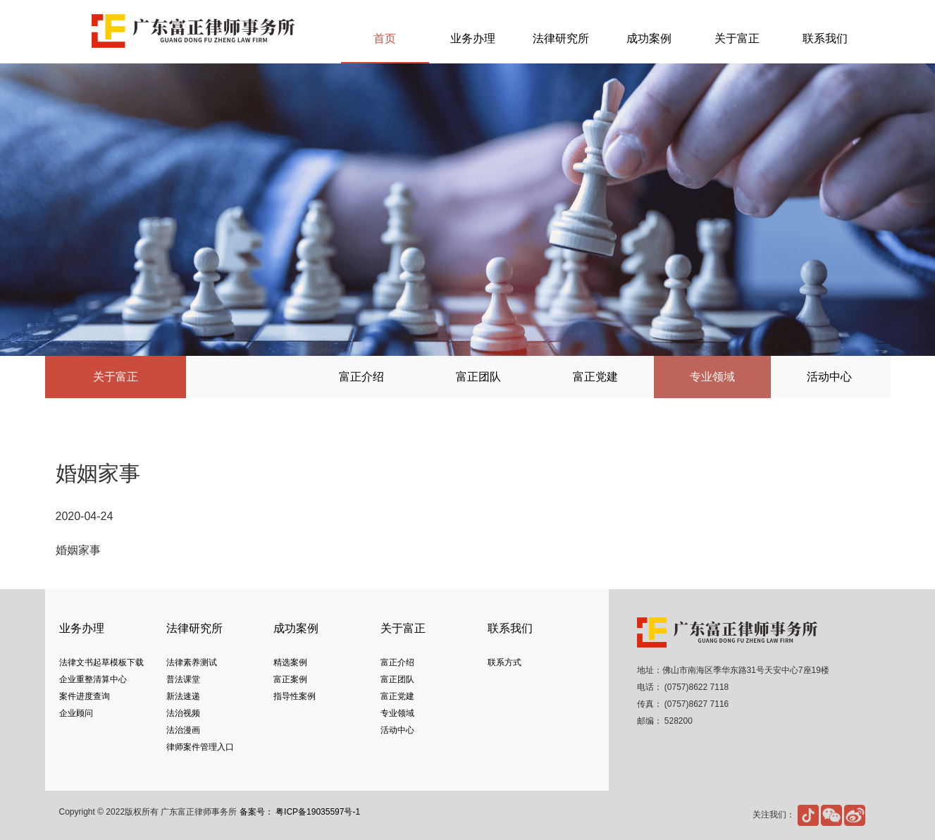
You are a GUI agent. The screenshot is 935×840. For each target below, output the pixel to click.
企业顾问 (76, 713)
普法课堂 (183, 679)
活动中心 (829, 377)
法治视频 (183, 713)
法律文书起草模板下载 (101, 662)
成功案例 (648, 38)
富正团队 (478, 377)
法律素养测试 (191, 662)
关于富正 (737, 38)
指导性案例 (294, 696)
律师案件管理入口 (200, 747)
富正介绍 (361, 377)
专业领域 (712, 377)
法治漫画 (183, 730)
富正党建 (595, 377)
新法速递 (183, 696)
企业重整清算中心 (93, 679)
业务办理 (472, 38)
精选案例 (290, 662)
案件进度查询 (84, 696)
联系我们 (825, 38)
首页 (384, 38)
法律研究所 (561, 38)
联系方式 (504, 662)
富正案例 (290, 679)
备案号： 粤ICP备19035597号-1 (300, 812)
